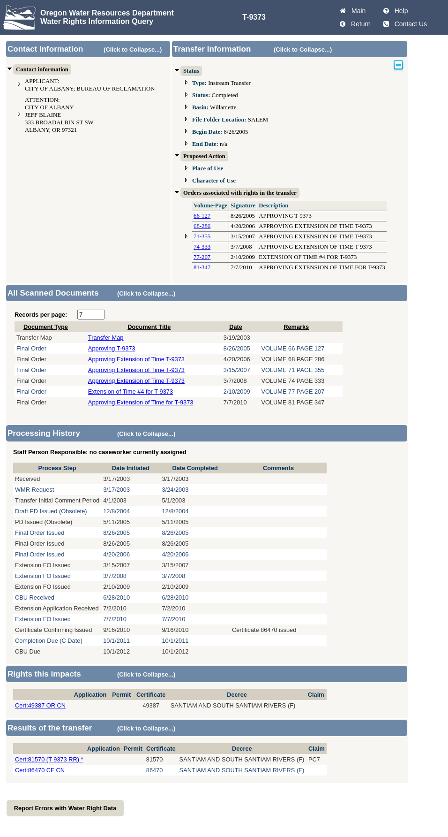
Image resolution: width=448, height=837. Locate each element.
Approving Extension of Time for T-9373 (141, 402)
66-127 (202, 216)
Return (359, 24)
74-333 (202, 246)
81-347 (202, 267)
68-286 (202, 226)
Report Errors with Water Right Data (65, 808)
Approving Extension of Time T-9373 (136, 359)
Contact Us (409, 24)
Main (357, 11)
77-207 (202, 257)
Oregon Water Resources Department (107, 13)
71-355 (202, 236)
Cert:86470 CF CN (40, 770)
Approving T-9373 (111, 348)
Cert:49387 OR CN (40, 705)
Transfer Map (106, 337)
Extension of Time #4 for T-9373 (130, 391)
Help (399, 11)
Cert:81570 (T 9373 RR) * (49, 759)
